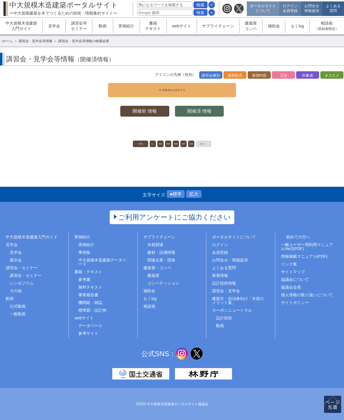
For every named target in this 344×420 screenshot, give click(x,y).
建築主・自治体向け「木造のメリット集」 (238, 300)
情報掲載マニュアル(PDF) (304, 256)
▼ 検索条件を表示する (172, 88)
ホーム (8, 41)
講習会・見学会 (226, 291)
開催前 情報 (143, 107)
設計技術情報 (224, 283)
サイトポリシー (295, 302)
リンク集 (289, 264)
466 (179, 142)
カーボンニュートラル (232, 310)
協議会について (295, 279)
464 (150, 142)
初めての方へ (298, 237)
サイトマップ (293, 271)
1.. (136, 142)
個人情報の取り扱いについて (307, 295)
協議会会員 (291, 287)
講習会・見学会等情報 (36, 41)
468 (207, 142)
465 (165, 142)
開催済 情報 (201, 107)
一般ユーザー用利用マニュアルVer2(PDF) (307, 246)
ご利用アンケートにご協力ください (174, 217)
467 (193, 142)
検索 (200, 5)
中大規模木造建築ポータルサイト (63, 8)
